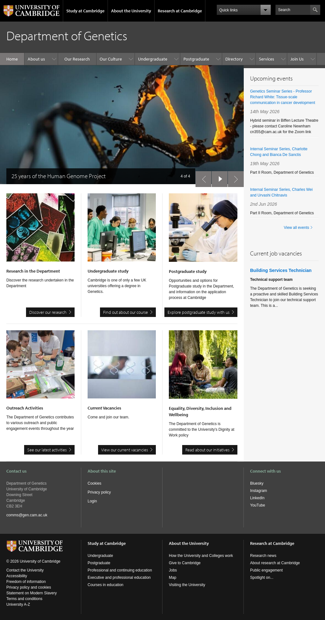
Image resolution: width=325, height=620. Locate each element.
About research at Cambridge (275, 563)
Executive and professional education (119, 577)
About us (36, 59)
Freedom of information (26, 581)
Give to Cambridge (185, 563)
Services (266, 59)
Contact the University (24, 570)
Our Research (77, 59)
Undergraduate (152, 59)
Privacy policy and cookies (28, 587)
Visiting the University (187, 585)
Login (92, 501)
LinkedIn (257, 498)
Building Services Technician (280, 270)
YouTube (257, 505)
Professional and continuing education (120, 570)
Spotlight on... (261, 577)
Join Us (297, 59)
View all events (296, 227)
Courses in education (105, 585)
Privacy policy (99, 492)
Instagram (258, 490)
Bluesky (256, 483)
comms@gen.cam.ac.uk (26, 515)
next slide (234, 177)
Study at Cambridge (85, 11)
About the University (131, 11)
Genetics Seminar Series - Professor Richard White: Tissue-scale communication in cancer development (282, 97)
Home (12, 59)
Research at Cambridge (180, 11)
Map (172, 577)
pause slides (218, 177)
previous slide (202, 177)
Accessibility (16, 576)
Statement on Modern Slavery (31, 593)
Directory (234, 59)
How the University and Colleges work (201, 555)
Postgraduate (196, 59)
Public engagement (266, 570)
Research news (263, 555)
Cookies (94, 483)
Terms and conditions (24, 599)
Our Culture (111, 59)
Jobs (173, 570)
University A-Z (18, 604)
